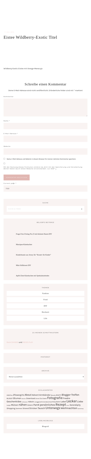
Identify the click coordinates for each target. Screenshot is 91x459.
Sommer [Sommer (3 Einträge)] (19, 408)
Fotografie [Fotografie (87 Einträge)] (54, 398)
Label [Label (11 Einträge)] (63, 401)
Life (45, 318)
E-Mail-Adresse (11, 133)
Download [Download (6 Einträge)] (30, 398)
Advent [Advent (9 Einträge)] (35, 395)
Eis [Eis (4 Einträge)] (41, 398)
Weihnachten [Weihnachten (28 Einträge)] (69, 408)
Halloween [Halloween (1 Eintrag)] (25, 402)
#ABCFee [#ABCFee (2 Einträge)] (10, 395)
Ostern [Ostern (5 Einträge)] (30, 405)
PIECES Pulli (28, 342)
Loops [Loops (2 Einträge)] (9, 405)
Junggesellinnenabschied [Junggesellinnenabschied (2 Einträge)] (43, 402)
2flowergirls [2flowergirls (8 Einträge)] (18, 395)
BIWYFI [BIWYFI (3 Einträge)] (58, 395)
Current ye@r (10, 183)
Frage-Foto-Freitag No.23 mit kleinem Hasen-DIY (34, 234)
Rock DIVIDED (12, 342)
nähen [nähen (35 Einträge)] (23, 404)
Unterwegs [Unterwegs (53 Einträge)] (53, 408)
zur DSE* (51, 169)
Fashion (45, 293)
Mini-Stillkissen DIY (23, 265)
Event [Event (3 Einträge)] (45, 398)
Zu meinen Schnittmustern (45, 333)
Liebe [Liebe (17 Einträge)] (80, 401)
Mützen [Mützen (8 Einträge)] (14, 405)
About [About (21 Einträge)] (28, 394)
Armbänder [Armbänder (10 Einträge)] (44, 395)
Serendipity (45, 15)
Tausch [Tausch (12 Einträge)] (41, 408)
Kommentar (9, 96)
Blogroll (45, 426)
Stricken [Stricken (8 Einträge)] (33, 408)
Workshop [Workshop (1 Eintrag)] (81, 408)
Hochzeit (45, 312)
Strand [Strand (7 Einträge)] (26, 408)
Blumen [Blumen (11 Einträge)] (17, 398)
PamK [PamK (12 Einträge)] (36, 405)
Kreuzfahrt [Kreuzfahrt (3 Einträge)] (56, 402)
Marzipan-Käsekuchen (24, 244)
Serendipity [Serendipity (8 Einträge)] (75, 405)
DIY (45, 306)
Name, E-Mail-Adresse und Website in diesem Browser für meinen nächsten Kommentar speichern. (41, 159)
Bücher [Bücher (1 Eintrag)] (24, 398)
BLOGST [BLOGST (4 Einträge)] (10, 398)
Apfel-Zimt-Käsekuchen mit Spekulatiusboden (32, 276)
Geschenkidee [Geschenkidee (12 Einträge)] (14, 401)
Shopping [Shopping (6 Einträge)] (11, 408)
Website (7, 146)
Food (45, 300)
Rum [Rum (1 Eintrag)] (67, 405)
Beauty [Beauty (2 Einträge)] (53, 395)
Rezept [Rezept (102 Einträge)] (60, 404)
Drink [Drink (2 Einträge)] (37, 398)
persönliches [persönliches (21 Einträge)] (47, 404)
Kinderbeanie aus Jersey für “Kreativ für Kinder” (33, 255)
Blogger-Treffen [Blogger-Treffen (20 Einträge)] (70, 394)
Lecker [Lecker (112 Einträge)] (71, 401)
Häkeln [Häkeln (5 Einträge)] (31, 402)
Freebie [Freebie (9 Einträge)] (66, 398)
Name (7, 121)
